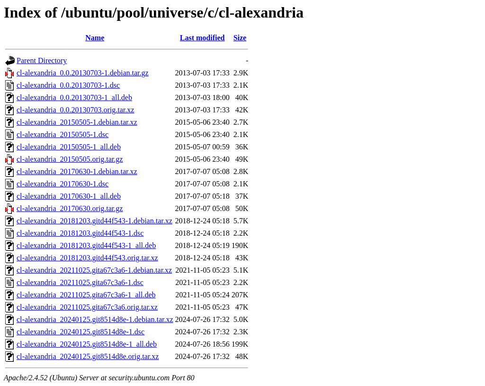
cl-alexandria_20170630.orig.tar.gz (70, 208)
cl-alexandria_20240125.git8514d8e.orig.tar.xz (88, 356)
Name (94, 38)
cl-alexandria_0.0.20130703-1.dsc (68, 85)
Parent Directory (42, 60)
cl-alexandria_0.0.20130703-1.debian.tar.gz (83, 73)
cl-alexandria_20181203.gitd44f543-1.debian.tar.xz (94, 221)
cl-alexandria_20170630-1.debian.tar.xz (77, 171)
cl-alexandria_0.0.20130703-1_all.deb (74, 97)
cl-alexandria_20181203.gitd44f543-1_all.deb (86, 245)
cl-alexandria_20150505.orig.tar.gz (70, 159)
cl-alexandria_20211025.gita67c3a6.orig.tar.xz (87, 307)
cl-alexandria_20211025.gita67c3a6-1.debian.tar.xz (94, 270)
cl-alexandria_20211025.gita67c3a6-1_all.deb (86, 295)
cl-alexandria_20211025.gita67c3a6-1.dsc (80, 282)
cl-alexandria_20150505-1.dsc (62, 134)
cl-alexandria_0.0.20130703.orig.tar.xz (75, 110)
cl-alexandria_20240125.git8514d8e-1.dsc (80, 332)
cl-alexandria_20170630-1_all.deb (69, 196)
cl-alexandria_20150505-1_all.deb (69, 147)
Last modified (202, 38)
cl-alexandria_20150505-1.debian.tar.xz (77, 122)
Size (240, 38)
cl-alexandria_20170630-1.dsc (62, 184)
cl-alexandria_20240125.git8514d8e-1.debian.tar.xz (95, 319)
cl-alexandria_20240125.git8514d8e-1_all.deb (87, 344)
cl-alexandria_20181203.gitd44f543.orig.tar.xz (87, 258)
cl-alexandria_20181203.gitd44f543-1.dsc (80, 233)
